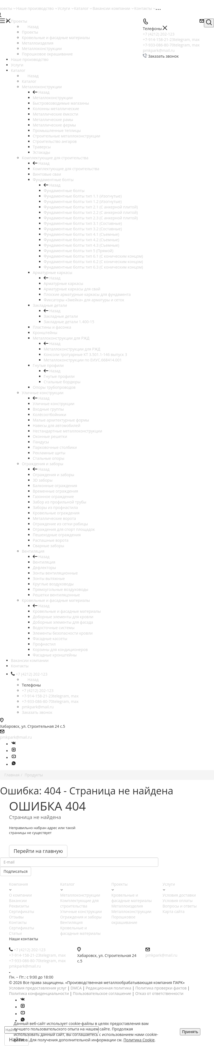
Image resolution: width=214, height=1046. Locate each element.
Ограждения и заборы (53, 474)
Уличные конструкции (53, 403)
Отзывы (16, 917)
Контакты (144, 8)
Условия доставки (179, 895)
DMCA (76, 988)
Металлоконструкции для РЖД (72, 349)
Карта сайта (174, 911)
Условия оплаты (178, 900)
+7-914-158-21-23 (50, 696)
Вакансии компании (113, 8)
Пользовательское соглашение (102, 993)
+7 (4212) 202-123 (38, 690)
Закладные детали (61, 316)
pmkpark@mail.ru (38, 706)
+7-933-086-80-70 (50, 701)
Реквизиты (19, 906)
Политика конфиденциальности (39, 993)
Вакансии (18, 900)
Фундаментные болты (64, 190)
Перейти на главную (38, 851)
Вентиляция (44, 562)
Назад (30, 26)
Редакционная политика (108, 988)
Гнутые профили (59, 376)
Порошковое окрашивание (124, 919)
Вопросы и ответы (180, 906)
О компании (20, 895)
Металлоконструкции (53, 97)
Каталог (83, 8)
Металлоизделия (127, 906)
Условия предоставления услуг (38, 988)
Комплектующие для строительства (66, 168)
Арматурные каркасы (63, 283)
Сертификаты (21, 911)
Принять (190, 1031)
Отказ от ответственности (159, 993)
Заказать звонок (37, 712)
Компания (18, 884)
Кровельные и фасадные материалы (67, 611)
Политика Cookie (138, 1039)
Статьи (15, 933)
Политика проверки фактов (161, 988)
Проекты (30, 32)
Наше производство (36, 8)
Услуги (66, 8)
